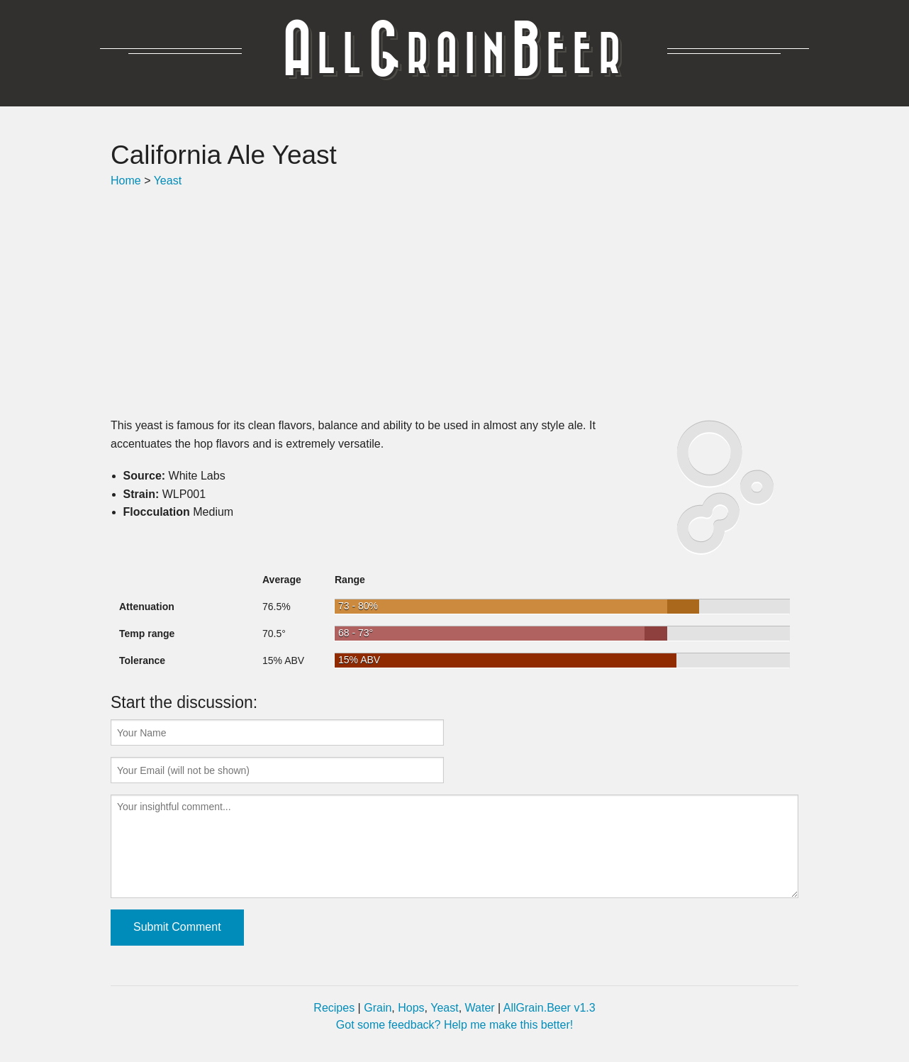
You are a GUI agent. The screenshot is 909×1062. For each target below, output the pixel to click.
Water (480, 1008)
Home (126, 181)
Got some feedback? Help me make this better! (454, 1025)
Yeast (168, 181)
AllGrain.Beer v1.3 (549, 1008)
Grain (377, 1008)
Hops (411, 1008)
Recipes (334, 1008)
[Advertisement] (454, 303)
